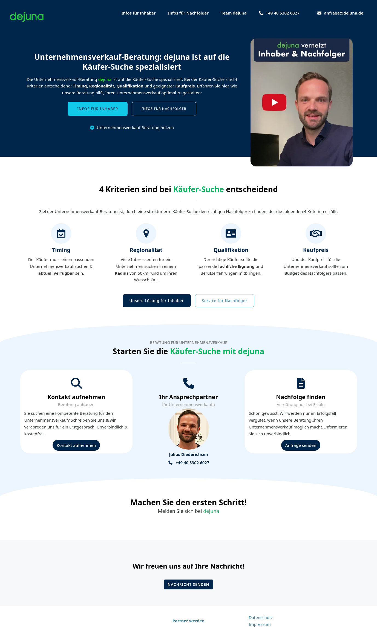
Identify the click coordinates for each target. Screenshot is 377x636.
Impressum (260, 624)
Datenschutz (261, 617)
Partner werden (188, 620)
